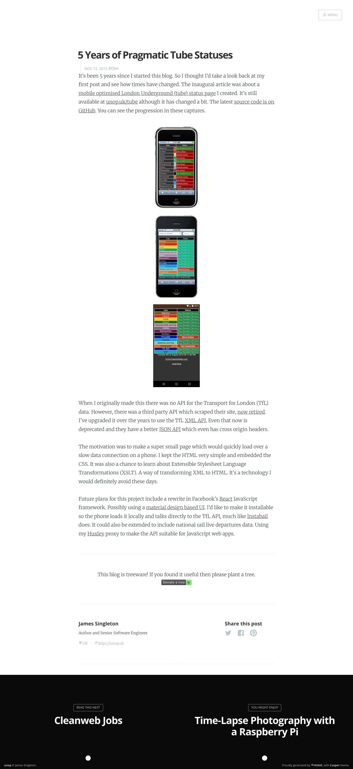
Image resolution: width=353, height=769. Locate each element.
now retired (251, 412)
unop (7, 765)
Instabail (257, 516)
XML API (195, 420)
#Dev (113, 68)
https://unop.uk (111, 643)
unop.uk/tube (122, 102)
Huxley (95, 533)
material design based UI (175, 507)
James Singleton (99, 623)
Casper (335, 765)
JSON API (170, 429)
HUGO (318, 765)
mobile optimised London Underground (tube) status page (147, 93)
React (226, 499)
